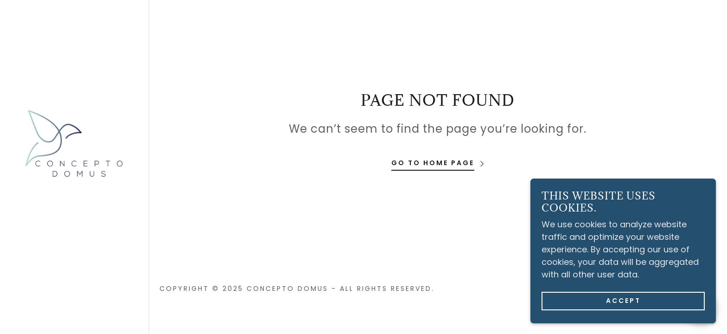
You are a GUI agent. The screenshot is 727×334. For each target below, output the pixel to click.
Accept (623, 306)
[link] (74, 143)
